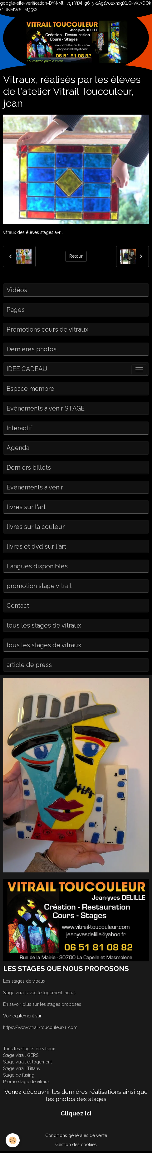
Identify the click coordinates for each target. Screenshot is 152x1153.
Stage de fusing (18, 1075)
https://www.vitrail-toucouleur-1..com (40, 1027)
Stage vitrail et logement (27, 1061)
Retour (76, 256)
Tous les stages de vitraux (29, 1048)
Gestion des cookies (76, 1144)
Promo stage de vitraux (26, 1081)
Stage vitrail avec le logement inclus (39, 992)
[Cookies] (13, 1140)
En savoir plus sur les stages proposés (42, 1004)
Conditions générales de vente (76, 1135)
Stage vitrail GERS (20, 1055)
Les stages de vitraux (24, 981)
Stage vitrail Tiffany (22, 1068)
